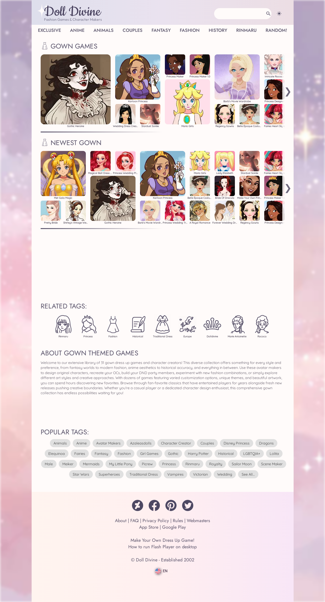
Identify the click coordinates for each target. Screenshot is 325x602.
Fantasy (161, 30)
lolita (274, 453)
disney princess (237, 443)
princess (169, 464)
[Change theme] (279, 13)
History (218, 30)
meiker (67, 464)
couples (207, 443)
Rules (178, 520)
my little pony (120, 464)
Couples (133, 30)
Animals (104, 30)
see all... (248, 474)
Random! (276, 30)
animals (60, 443)
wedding (224, 474)
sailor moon (242, 464)
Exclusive (49, 30)
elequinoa (56, 453)
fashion (124, 453)
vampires (175, 474)
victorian (200, 474)
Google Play (174, 527)
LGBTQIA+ (251, 453)
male (49, 464)
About (120, 520)
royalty (215, 464)
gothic (173, 453)
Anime (77, 30)
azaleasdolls (141, 443)
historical (226, 453)
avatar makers (108, 443)
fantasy (101, 453)
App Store (148, 527)
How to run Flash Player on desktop (162, 547)
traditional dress (143, 474)
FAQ (134, 520)
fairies (79, 453)
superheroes (109, 474)
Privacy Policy (156, 520)
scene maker (272, 464)
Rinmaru (246, 30)
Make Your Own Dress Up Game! (162, 540)
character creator (176, 443)
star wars (81, 474)
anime (81, 443)
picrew (147, 464)
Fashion (190, 30)
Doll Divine (72, 12)
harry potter (198, 453)
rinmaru (192, 464)
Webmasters (198, 520)
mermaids (91, 464)
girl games (149, 453)
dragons (266, 443)
